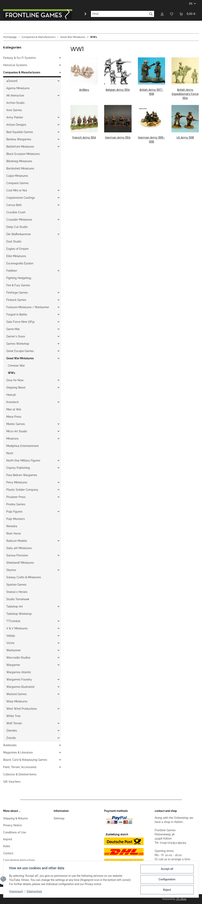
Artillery (84, 90)
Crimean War (16, 365)
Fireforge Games (17, 292)
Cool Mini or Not (16, 190)
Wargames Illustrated (20, 686)
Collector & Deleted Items (19, 774)
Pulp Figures (14, 511)
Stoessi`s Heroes (16, 591)
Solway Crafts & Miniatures (23, 577)
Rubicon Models (16, 540)
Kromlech (12, 402)
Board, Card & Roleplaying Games (25, 759)
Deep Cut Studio (17, 226)
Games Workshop (17, 343)
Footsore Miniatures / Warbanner (27, 307)
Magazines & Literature (18, 752)
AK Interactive (15, 95)
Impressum (16, 891)
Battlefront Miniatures (20, 146)
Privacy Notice (12, 825)
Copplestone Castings (20, 197)
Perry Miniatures (16, 482)
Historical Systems (15, 65)
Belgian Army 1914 (118, 90)
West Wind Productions (21, 708)
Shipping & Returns (15, 818)
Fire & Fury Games (18, 285)
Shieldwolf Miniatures (20, 562)
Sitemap (59, 818)
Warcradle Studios (18, 657)
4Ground (11, 80)
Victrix (10, 643)
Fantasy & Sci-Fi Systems (19, 57)
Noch (9, 453)
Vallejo (10, 635)
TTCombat (13, 621)
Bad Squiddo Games (19, 132)
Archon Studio (15, 102)
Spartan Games (16, 584)
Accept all (166, 869)
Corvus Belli (14, 205)
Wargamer (13, 664)
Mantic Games (15, 424)
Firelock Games (16, 299)
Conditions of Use (14, 832)
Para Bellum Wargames (21, 475)
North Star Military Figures (23, 460)
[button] (162, 14)
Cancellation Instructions (19, 860)
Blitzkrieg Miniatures (19, 161)
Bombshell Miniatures (20, 168)
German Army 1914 (118, 137)
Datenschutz (35, 891)
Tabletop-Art (14, 606)
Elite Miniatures (16, 256)
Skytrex (11, 570)
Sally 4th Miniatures (19, 548)
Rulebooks (10, 745)
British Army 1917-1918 (151, 92)
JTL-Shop (181, 899)
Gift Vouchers (12, 781)
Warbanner (13, 650)
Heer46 (11, 394)
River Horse (13, 533)
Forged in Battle (16, 314)
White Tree (13, 716)
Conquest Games (17, 183)
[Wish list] (171, 14)
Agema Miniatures (18, 88)
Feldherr (11, 270)
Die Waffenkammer (18, 234)
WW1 (11, 372)
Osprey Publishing (18, 467)
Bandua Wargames (18, 139)
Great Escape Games (20, 351)
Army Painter (14, 117)
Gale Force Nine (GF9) (20, 321)
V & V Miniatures (17, 628)
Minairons (12, 438)
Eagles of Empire (17, 248)
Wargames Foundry (19, 679)
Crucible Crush (15, 212)
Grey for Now (14, 380)
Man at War (13, 409)
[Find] (119, 14)
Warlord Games (16, 694)
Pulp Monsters (15, 518)
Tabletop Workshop (19, 613)
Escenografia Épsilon (19, 263)
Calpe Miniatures (17, 175)
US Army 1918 (185, 137)
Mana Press (13, 416)
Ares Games (14, 110)
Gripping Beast (15, 387)
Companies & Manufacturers (21, 72)
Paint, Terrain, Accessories (19, 767)
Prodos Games (15, 504)
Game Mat (13, 329)
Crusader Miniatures (19, 219)
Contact (8, 853)
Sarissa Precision (17, 555)
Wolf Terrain (14, 723)
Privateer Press (16, 497)
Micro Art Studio (16, 431)
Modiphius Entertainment (22, 445)
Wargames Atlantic (18, 672)
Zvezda (11, 737)
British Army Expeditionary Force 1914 (185, 94)
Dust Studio (13, 241)
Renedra (11, 526)
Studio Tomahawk (17, 599)
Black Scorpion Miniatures (23, 153)
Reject (166, 890)
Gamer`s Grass (15, 336)
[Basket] (187, 14)
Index (6, 846)
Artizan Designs (16, 124)
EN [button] (190, 4)
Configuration (166, 879)
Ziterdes (11, 730)
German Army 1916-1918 (151, 140)
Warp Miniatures (16, 701)
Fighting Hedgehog (18, 278)
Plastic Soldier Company (22, 489)
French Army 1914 (84, 137)
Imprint (7, 839)
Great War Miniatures (20, 358)
